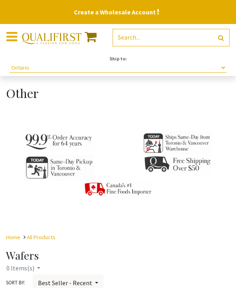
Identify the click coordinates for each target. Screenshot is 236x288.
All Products (41, 237)
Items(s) (21, 268)
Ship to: (118, 59)
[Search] (221, 37)
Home (13, 237)
